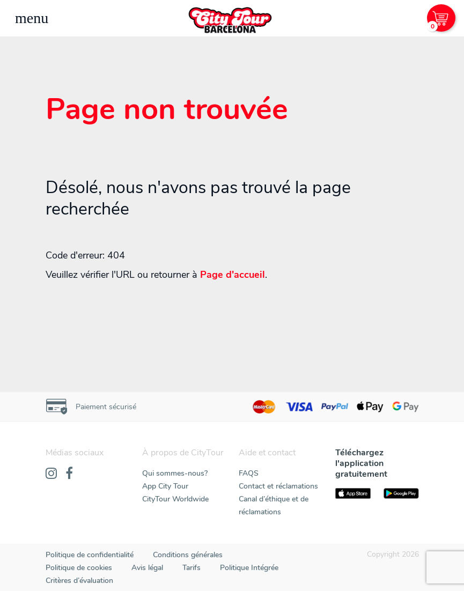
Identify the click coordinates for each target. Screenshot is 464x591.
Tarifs (191, 568)
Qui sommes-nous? (175, 473)
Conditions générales (188, 555)
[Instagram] (51, 474)
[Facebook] (69, 474)
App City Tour (165, 486)
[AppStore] (353, 493)
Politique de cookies (79, 568)
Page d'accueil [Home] (232, 274)
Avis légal (147, 568)
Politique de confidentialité (90, 555)
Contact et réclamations (278, 486)
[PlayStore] (401, 493)
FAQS (249, 473)
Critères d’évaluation (79, 580)
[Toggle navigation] (32, 18)
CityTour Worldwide (175, 499)
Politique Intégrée (249, 568)
